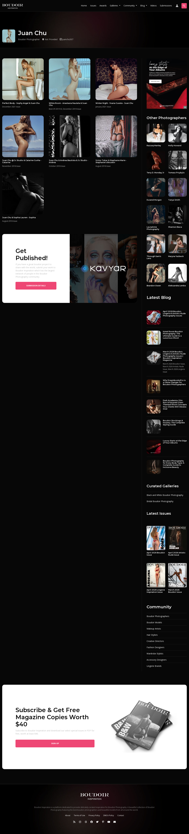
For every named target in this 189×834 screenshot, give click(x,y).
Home (84, 5)
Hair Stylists (152, 634)
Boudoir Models (154, 622)
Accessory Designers (157, 659)
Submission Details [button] (35, 285)
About (67, 815)
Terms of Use (79, 815)
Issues (93, 5)
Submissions (166, 5)
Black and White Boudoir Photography (165, 495)
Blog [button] (142, 5)
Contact (120, 815)
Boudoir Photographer (29, 39)
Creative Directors (155, 641)
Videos (153, 5)
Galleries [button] (114, 5)
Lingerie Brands (154, 666)
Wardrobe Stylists (155, 653)
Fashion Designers (155, 647)
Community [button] (129, 5)
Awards (103, 5)
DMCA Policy (108, 815)
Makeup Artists (154, 628)
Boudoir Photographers (158, 616)
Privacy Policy (94, 815)
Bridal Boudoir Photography (160, 501)
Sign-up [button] (55, 743)
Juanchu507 (66, 39)
